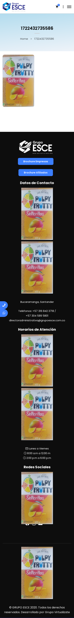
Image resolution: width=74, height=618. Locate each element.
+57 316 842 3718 (43, 311)
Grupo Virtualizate (57, 612)
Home (24, 39)
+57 (37, 315)
